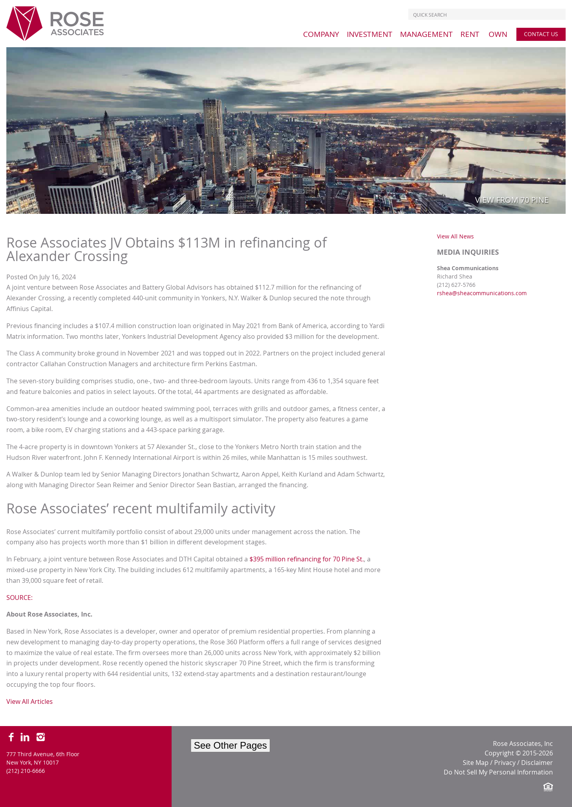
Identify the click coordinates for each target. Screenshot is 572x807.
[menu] (321, 34)
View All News (455, 236)
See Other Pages (230, 745)
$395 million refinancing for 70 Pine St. (306, 559)
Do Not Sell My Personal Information (498, 772)
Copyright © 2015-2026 (519, 753)
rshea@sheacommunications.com (482, 293)
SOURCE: (19, 597)
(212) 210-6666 (25, 770)
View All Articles (29, 701)
